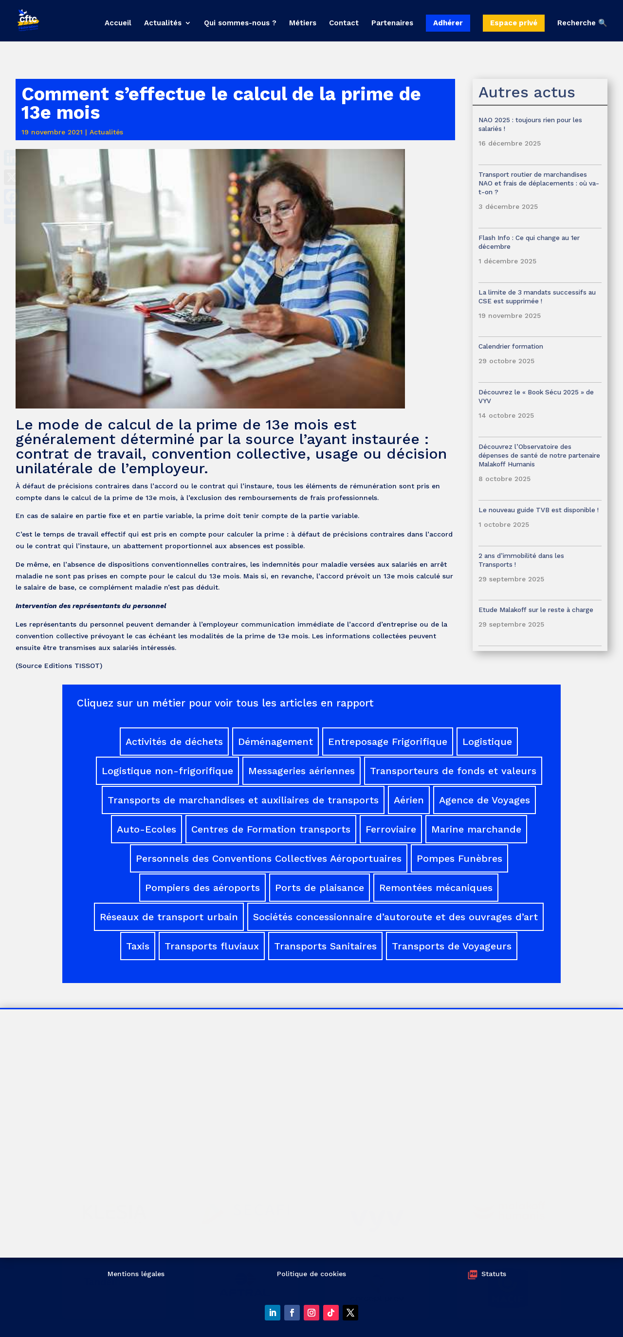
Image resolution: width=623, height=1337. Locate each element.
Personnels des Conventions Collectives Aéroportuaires (269, 858)
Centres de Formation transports (270, 829)
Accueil (118, 23)
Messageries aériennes (301, 771)
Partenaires (392, 23)
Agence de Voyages (484, 800)
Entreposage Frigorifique (387, 741)
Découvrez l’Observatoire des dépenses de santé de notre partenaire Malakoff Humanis (539, 455)
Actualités (163, 23)
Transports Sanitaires (325, 946)
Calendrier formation (510, 346)
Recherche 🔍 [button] (582, 23)
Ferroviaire (391, 829)
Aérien (409, 800)
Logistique (487, 741)
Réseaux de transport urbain (169, 917)
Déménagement (275, 741)
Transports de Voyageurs (452, 946)
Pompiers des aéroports (202, 887)
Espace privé (513, 23)
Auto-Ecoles (146, 829)
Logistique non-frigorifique (167, 771)
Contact (344, 23)
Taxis (137, 946)
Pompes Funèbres (459, 858)
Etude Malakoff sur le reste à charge (535, 609)
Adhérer (448, 23)
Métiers (302, 23)
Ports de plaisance (319, 887)
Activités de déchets (174, 741)
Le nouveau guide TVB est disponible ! (538, 510)
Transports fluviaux (212, 946)
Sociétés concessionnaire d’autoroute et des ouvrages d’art (395, 917)
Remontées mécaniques (436, 887)
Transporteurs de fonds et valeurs (453, 771)
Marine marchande (476, 829)
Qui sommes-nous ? (240, 23)
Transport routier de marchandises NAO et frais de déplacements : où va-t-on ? (538, 183)
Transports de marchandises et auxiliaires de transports (243, 800)
